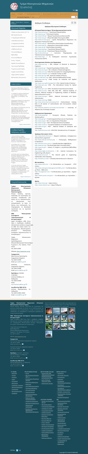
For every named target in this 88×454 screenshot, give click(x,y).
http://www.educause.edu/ (43, 130)
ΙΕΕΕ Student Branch (16, 35)
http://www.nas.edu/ (41, 91)
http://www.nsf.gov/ (40, 123)
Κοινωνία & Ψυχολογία (63, 412)
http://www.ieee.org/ (41, 64)
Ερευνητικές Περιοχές (63, 375)
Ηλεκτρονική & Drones (63, 430)
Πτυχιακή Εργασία (30, 390)
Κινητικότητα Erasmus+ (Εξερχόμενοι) (31, 395)
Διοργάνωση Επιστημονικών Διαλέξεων (64, 389)
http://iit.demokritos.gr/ (41, 53)
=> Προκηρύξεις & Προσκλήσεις (62, 441)
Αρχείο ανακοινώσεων (25, 124)
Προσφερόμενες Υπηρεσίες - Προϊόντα (64, 394)
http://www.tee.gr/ (40, 68)
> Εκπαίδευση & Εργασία (64, 428)
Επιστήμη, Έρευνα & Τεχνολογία (63, 409)
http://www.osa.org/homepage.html (45, 83)
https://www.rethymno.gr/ (42, 185)
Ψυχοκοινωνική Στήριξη (18, 69)
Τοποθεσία (14, 393)
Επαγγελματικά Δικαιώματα (29, 406)
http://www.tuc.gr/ (40, 34)
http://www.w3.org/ (40, 145)
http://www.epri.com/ (41, 89)
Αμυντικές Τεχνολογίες (63, 406)
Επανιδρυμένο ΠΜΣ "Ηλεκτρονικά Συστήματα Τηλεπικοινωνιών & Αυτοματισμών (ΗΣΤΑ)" (48, 376)
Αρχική (13, 14)
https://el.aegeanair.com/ (42, 172)
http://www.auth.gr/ (40, 43)
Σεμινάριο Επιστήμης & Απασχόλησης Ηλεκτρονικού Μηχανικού (32, 410)
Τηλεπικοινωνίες (62, 417)
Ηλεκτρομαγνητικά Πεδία (64, 401)
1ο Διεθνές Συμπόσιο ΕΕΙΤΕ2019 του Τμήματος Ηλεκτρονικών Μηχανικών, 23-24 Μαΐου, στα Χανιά (20, 95)
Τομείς (13, 379)
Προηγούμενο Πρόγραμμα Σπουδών (32, 379)
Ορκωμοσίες (15, 389)
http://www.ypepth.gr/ (41, 115)
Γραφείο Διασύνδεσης (17, 72)
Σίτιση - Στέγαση (15, 60)
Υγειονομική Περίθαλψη (17, 66)
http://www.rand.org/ (41, 100)
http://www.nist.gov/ (41, 126)
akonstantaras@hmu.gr (18, 284)
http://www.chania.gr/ (41, 183)
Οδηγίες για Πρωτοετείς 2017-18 (20, 32)
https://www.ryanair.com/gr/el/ (44, 175)
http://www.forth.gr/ (40, 36)
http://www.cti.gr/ (40, 57)
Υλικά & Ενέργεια (62, 423)
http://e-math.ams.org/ (41, 77)
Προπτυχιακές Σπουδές (34, 14)
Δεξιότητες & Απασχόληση (32, 403)
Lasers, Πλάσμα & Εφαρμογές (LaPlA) (46, 380)
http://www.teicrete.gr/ (41, 32)
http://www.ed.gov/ (40, 121)
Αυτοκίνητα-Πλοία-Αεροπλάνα (62, 403)
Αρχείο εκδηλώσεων (26, 176)
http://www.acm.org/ (41, 72)
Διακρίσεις (60, 379)
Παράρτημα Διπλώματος (32, 401)
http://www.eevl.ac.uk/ (41, 155)
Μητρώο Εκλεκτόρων (17, 387)
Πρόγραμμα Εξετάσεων (31, 388)
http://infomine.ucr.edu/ (42, 158)
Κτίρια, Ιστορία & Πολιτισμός (62, 425)
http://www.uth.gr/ (40, 47)
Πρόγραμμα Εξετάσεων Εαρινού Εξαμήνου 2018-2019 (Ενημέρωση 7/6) (20, 89)
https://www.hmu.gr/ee (23, 251)
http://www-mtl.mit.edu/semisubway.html (47, 102)
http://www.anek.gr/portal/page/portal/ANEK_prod (49, 168)
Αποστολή (14, 373)
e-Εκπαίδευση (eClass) (17, 40)
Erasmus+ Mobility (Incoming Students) (30, 398)
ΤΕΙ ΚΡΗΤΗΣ (26, 7)
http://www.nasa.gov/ (41, 96)
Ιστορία (14, 375)
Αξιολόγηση (15, 383)
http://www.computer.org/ (42, 73)
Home (12, 22)
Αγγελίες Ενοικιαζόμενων (18, 63)
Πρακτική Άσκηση (30, 392)
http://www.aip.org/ (40, 75)
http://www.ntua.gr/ (40, 38)
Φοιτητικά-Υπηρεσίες (23, 17)
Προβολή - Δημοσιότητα (64, 392)
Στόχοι (27, 373)
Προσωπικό (15, 381)
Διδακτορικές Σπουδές (47, 383)
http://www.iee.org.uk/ (41, 70)
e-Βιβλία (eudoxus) (16, 49)
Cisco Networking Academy (32, 386)
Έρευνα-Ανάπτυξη (65, 14)
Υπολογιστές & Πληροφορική (61, 420)
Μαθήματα (28, 384)
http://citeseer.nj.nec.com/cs (43, 143)
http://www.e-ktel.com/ (41, 164)
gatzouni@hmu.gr (20, 270)
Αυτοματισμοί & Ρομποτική (62, 414)
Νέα (36, 17)
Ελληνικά (76, 10)
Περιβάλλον (61, 432)
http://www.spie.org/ (41, 85)
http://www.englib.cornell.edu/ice (44, 151)
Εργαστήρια (61, 373)
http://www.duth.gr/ (40, 45)
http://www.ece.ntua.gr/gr (42, 40)
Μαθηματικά (61, 444)
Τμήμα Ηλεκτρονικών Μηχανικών (36, 3)
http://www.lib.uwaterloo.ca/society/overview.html (49, 107)
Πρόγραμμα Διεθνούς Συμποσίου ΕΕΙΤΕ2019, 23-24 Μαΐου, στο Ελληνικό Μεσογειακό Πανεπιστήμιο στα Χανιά (20, 102)
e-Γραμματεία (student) (17, 43)
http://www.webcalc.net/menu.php (45, 140)
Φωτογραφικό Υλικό (17, 391)
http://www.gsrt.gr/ (40, 119)
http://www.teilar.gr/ (41, 51)
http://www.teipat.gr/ (41, 49)
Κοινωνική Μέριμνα (16, 57)
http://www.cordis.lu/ (41, 124)
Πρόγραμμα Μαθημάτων (32, 382)
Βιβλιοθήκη (14, 55)
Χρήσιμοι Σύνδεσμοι (47, 438)
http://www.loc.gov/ (40, 147)
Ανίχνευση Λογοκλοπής (17, 46)
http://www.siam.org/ (41, 79)
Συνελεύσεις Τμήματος (17, 385)
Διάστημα (60, 434)
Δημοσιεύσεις (61, 377)
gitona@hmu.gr (19, 262)
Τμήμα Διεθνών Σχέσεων (17, 74)
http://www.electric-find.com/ (43, 136)
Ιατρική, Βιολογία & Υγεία (64, 438)
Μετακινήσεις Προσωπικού (18, 77)
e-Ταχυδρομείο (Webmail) (18, 38)
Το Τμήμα (21, 14)
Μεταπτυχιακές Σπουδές (50, 14)
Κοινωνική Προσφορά (63, 397)
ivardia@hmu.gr (19, 295)
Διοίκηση (14, 377)
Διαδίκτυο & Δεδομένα (63, 436)
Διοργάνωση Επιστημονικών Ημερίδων (64, 385)
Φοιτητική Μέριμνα (16, 52)
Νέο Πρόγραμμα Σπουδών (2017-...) (32, 376)
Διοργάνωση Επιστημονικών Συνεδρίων (64, 382)
